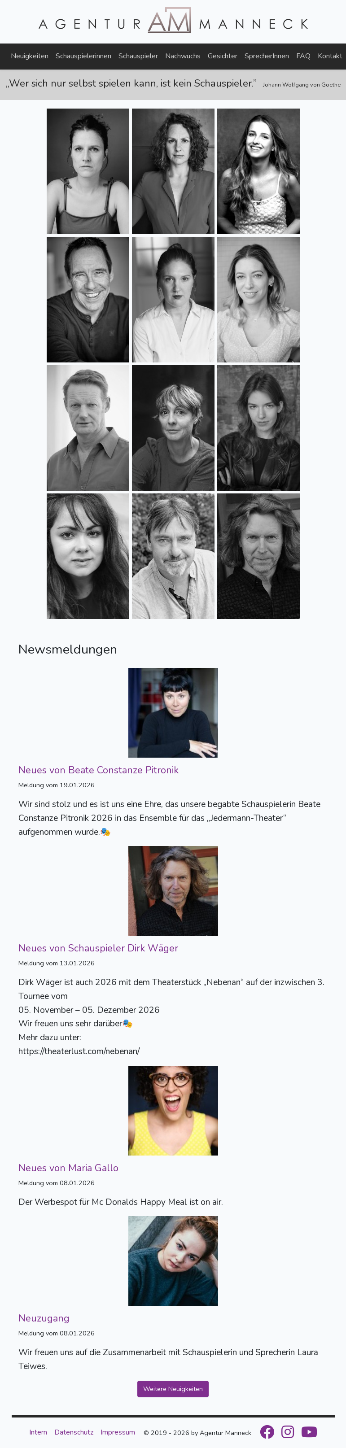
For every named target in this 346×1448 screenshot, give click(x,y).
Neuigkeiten (29, 56)
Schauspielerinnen (83, 56)
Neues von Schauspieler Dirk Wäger (98, 948)
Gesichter (222, 56)
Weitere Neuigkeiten (173, 1388)
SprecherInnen (267, 56)
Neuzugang (44, 1318)
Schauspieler (138, 56)
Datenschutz (73, 1432)
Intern (38, 1432)
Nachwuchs (183, 56)
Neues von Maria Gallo (68, 1168)
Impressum (118, 1432)
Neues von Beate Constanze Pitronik (98, 770)
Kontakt (330, 56)
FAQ (303, 56)
